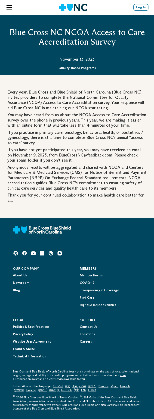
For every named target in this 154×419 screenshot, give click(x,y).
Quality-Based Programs (77, 68)
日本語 (92, 390)
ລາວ (83, 390)
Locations (87, 334)
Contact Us (88, 327)
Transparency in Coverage (99, 290)
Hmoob (125, 386)
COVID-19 (87, 283)
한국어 (92, 386)
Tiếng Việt (79, 386)
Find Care (87, 298)
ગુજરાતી (42, 390)
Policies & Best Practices (31, 327)
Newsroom (21, 283)
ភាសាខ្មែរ (54, 390)
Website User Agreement (32, 342)
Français (103, 386)
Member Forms (91, 275)
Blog (16, 290)
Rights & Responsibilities (98, 305)
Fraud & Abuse (24, 349)
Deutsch (66, 390)
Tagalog (31, 390)
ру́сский (19, 390)
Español (58, 386)
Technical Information (29, 356)
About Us (20, 275)
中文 (67, 386)
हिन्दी (76, 390)
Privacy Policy (23, 334)
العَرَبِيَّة (114, 386)
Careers (86, 342)
